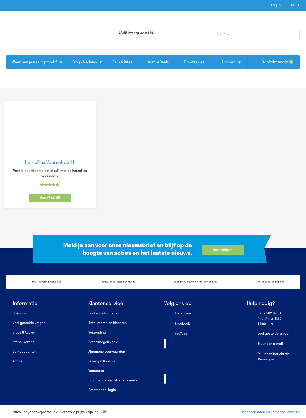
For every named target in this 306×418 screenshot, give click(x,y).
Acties (17, 361)
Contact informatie (103, 313)
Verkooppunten (25, 351)
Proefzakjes (194, 62)
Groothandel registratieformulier (113, 380)
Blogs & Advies (85, 62)
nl (293, 5)
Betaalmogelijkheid (103, 341)
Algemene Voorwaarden (106, 351)
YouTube (176, 334)
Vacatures (96, 370)
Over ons (19, 313)
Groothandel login (102, 389)
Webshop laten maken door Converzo (271, 411)
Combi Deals (158, 62)
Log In (276, 5)
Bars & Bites (122, 62)
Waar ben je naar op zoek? (34, 62)
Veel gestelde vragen (29, 322)
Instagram (177, 313)
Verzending (97, 332)
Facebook (177, 324)
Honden (229, 62)
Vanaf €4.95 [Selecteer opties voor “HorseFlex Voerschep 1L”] (50, 198)
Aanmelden (223, 250)
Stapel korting (24, 341)
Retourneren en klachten (107, 322)
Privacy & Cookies (101, 361)
